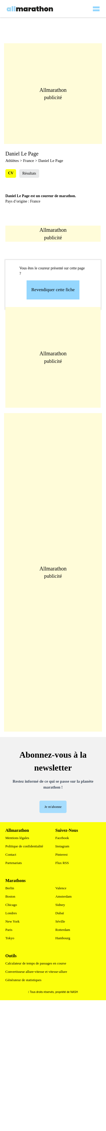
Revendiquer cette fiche (53, 289)
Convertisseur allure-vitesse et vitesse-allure (36, 972)
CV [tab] (10, 173)
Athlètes (12, 160)
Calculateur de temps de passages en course (35, 963)
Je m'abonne (52, 807)
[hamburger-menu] (96, 5)
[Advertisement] (55, 357)
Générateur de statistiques (23, 980)
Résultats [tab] (29, 173)
